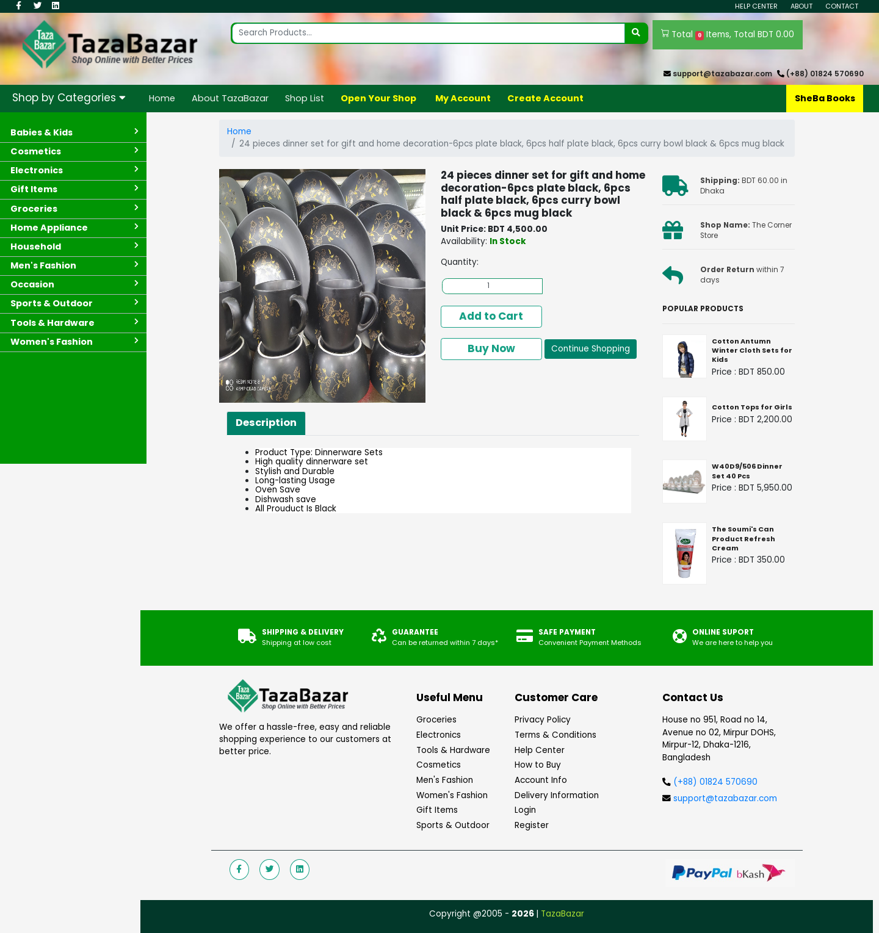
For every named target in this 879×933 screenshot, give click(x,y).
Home (162, 98)
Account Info (541, 780)
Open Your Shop (378, 98)
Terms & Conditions (555, 735)
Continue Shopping (590, 349)
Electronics (438, 735)
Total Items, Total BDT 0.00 (728, 35)
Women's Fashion (452, 795)
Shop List (304, 98)
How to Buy (538, 765)
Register (532, 825)
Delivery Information (557, 795)
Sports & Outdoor (453, 825)
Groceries (436, 720)
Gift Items (437, 810)
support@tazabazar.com (722, 74)
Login (525, 810)
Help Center (756, 6)
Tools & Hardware (453, 750)
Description (266, 423)
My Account (463, 98)
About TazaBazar (230, 98)
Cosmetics (438, 765)
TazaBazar (562, 914)
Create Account (545, 98)
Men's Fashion (444, 780)
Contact (841, 6)
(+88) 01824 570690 (825, 74)
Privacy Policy (543, 720)
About (801, 6)
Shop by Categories (69, 97)
